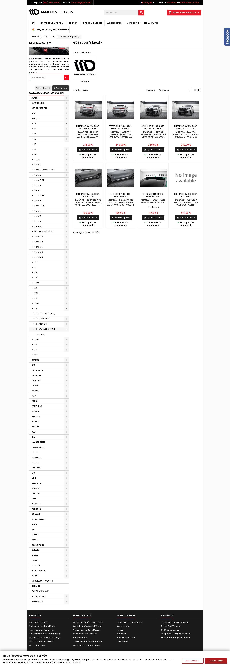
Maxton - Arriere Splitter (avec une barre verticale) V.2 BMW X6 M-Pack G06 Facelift (120, 137)
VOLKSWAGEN (38, 570)
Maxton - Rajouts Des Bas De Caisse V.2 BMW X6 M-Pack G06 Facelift (120, 202)
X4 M (36, 293)
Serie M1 (38, 221)
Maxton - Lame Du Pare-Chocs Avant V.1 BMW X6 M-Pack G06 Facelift (153, 136)
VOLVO (35, 575)
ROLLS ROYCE (38, 519)
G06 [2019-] (41, 324)
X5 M (36, 303)
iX (35, 149)
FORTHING (37, 406)
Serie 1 (37, 159)
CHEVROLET (37, 370)
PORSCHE (36, 509)
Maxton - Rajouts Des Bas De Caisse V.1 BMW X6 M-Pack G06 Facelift (88, 202)
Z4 (35, 349)
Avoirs (120, 630)
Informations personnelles (129, 622)
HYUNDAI (36, 416)
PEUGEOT (36, 503)
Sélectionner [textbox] (38, 77)
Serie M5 (38, 246)
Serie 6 (37, 200)
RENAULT (36, 514)
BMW (34, 123)
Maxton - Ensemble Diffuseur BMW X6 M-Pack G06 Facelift (186, 202)
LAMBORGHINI (38, 442)
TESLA (34, 560)
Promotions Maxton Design (42, 630)
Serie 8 (37, 216)
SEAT (34, 529)
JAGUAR (36, 426)
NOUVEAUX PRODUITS (42, 580)
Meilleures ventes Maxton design (44, 637)
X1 (35, 267)
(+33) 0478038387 (51, 2)
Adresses (121, 633)
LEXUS (34, 452)
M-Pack (41, 334)
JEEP (34, 431)
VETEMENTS (133, 23)
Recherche (60, 88)
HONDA (35, 411)
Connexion (172, 2)
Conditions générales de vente (88, 622)
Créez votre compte (189, 2)
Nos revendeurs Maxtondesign (87, 641)
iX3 (35, 154)
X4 (35, 288)
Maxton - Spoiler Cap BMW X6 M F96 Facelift (153, 201)
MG (33, 473)
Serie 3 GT (39, 180)
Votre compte (126, 615)
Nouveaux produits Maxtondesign (45, 633)
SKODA (35, 539)
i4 (35, 133)
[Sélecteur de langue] (148, 2)
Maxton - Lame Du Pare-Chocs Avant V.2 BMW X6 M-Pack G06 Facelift (186, 136)
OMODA (35, 493)
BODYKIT (73, 23)
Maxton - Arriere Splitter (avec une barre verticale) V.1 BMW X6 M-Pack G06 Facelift (88, 137)
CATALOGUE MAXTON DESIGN (46, 93)
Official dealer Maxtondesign (87, 645)
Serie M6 (38, 252)
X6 (35, 308)
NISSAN (35, 488)
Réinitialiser (43, 88)
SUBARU (35, 550)
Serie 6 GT (39, 205)
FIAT (34, 395)
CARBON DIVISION (92, 23)
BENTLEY (36, 118)
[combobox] (49, 77)
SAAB (34, 524)
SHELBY (35, 534)
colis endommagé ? (39, 622)
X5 (35, 298)
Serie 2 (37, 164)
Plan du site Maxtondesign (41, 641)
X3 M (36, 282)
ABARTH (35, 97)
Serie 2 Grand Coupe (44, 169)
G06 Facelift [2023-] (45, 329)
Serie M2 (38, 226)
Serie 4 (37, 185)
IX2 (35, 354)
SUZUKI (35, 555)
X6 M (36, 339)
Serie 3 (37, 175)
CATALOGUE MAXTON (51, 23)
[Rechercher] (124, 12)
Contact (167, 615)
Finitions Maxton (80, 637)
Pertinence (175, 90)
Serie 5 (37, 190)
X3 (35, 277)
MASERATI (37, 457)
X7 (35, 344)
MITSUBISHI (37, 483)
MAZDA (35, 462)
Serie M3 (38, 236)
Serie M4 (38, 241)
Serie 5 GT (39, 195)
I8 (35, 144)
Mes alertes (122, 641)
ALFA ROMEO (38, 103)
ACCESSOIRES (114, 23)
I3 (35, 128)
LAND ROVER (38, 447)
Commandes (123, 626)
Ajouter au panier (88, 149)
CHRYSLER (37, 375)
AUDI (34, 113)
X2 (35, 272)
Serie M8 (38, 257)
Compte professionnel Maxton (87, 626)
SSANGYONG (38, 545)
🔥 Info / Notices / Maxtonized (49, 29)
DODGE (35, 390)
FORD (34, 401)
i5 (35, 139)
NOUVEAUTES (151, 23)
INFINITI (35, 421)
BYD (33, 365)
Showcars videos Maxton (85, 633)
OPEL (34, 498)
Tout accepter (216, 660)
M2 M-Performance (43, 231)
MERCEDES (37, 467)
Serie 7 (37, 211)
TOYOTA (36, 565)
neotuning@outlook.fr (81, 2)
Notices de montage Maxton (42, 626)
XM (35, 262)
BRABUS (35, 360)
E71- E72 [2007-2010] (45, 313)
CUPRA (35, 385)
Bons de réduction (126, 637)
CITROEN (36, 380)
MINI (34, 478)
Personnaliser (192, 660)
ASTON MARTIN (39, 108)
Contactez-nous (37, 645)
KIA (33, 437)
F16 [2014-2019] (43, 318)
